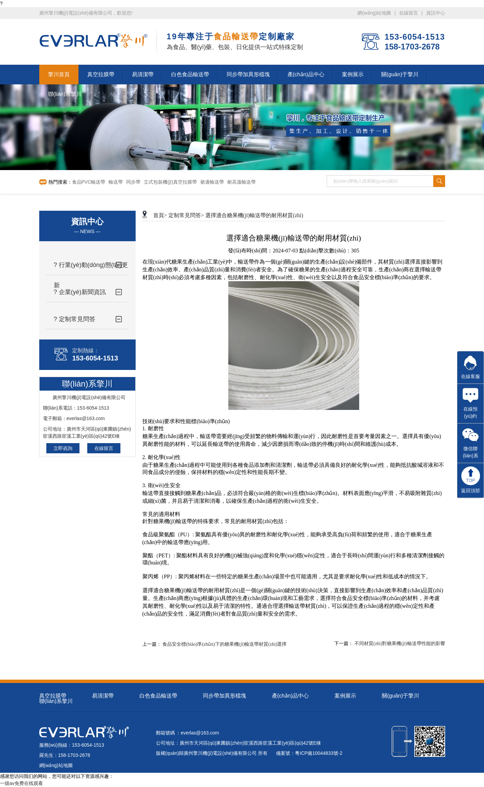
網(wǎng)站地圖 (374, 13)
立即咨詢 (62, 448)
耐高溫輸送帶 (241, 182)
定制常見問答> (186, 215)
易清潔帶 (103, 696)
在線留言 (408, 13)
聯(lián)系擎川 (56, 701)
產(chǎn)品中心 (290, 696)
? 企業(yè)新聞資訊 (80, 292)
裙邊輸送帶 (212, 182)
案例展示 (345, 696)
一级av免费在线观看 (21, 783)
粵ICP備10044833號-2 (318, 753)
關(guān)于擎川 (400, 696)
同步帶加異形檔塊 (224, 696)
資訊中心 (435, 13)
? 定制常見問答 (74, 319)
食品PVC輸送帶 (89, 182)
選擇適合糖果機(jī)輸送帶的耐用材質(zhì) (254, 215)
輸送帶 (116, 182)
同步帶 (133, 182)
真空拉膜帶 (52, 696)
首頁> (160, 215)
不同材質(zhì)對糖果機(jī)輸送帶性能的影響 (399, 643)
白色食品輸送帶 (158, 696)
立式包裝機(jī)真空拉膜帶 (170, 182)
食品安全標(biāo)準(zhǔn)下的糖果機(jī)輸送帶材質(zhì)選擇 (224, 644)
